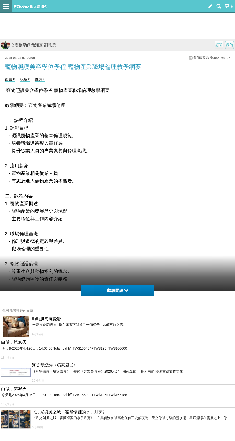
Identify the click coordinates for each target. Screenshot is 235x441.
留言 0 (10, 79)
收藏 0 (25, 79)
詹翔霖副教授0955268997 (211, 58)
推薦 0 (40, 79)
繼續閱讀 (117, 290)
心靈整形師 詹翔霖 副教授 (28, 45)
